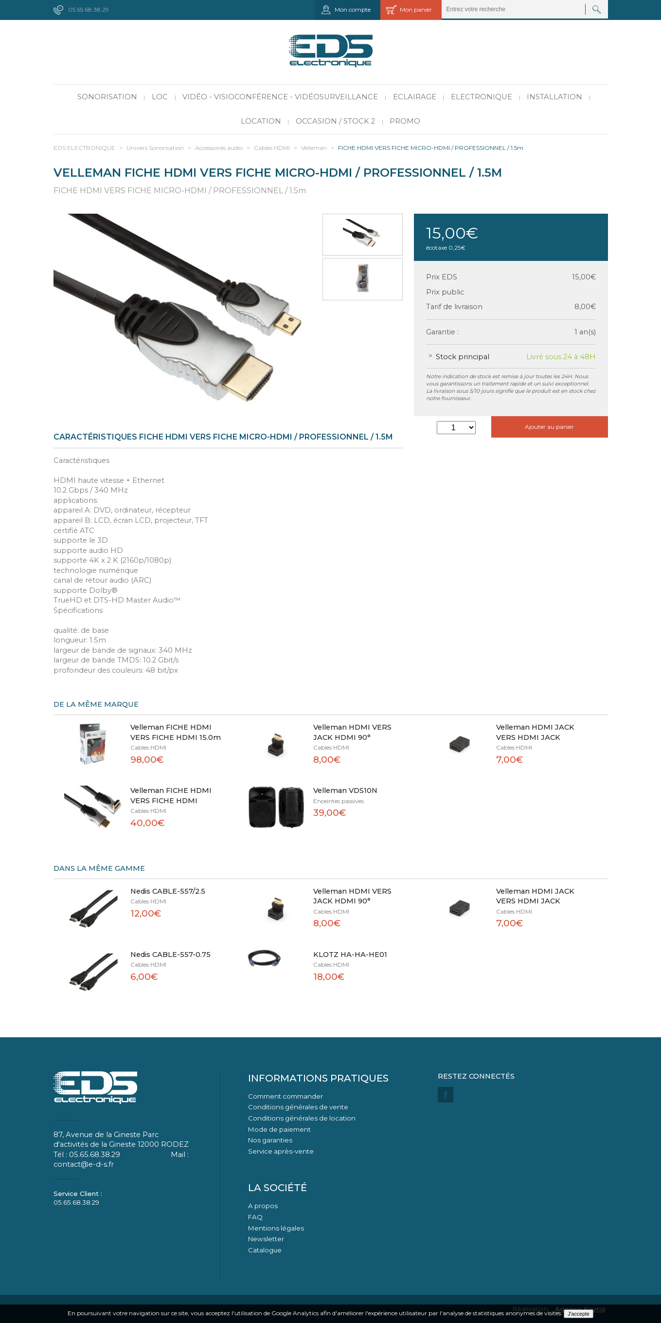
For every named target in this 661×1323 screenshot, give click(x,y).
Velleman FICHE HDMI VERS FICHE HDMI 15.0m (175, 732)
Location (261, 121)
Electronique (481, 96)
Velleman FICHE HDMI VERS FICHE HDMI (171, 795)
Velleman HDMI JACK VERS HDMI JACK (535, 732)
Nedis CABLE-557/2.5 (167, 891)
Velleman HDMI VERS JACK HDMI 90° (352, 732)
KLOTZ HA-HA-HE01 (350, 954)
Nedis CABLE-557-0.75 (170, 954)
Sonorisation (107, 96)
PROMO (405, 121)
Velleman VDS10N (345, 790)
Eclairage (414, 96)
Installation (554, 96)
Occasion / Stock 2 (335, 121)
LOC (160, 96)
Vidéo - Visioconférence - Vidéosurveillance (280, 96)
